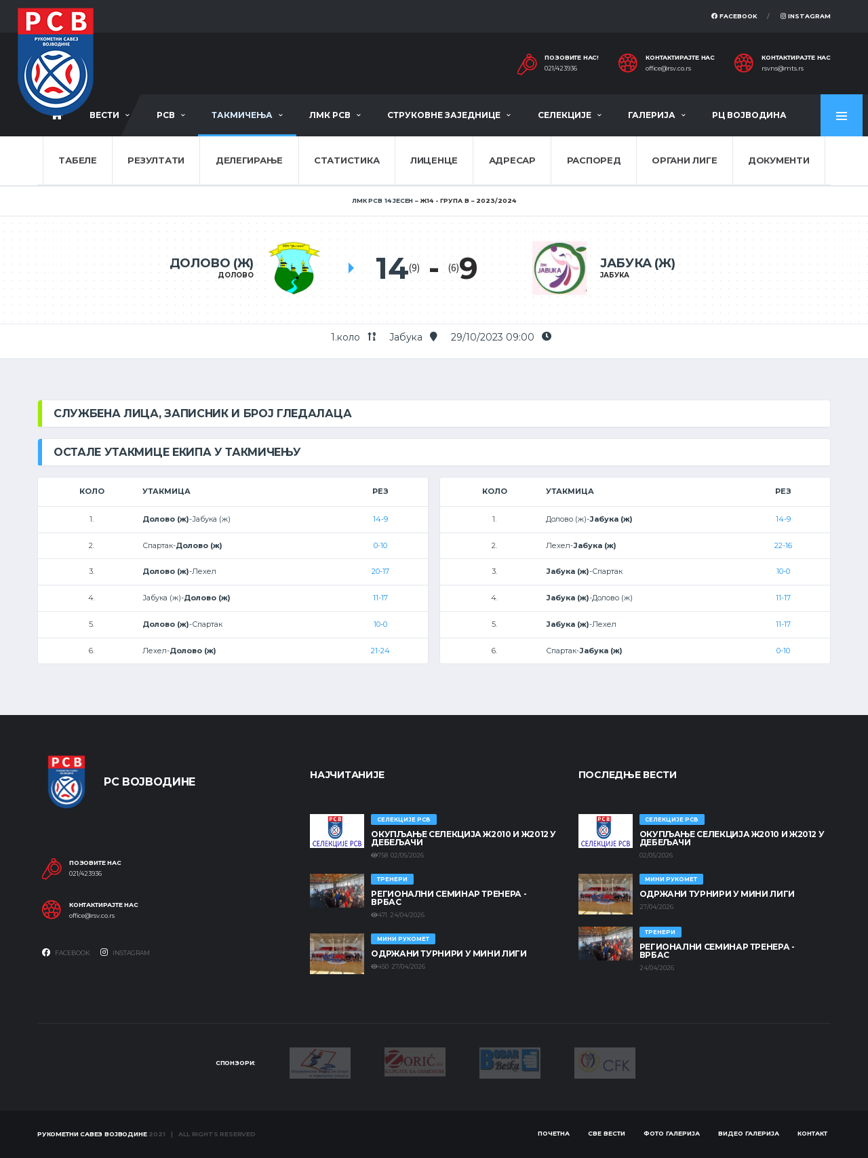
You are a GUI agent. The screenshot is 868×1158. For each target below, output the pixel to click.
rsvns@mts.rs (783, 68)
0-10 (380, 545)
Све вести (606, 1133)
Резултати (155, 160)
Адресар (512, 160)
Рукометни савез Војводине (92, 1134)
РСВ (166, 115)
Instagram (806, 16)
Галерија (651, 115)
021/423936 (561, 68)
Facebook (734, 16)
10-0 (380, 624)
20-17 (380, 571)
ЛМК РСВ (330, 115)
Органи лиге (684, 160)
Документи (779, 160)
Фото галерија (672, 1133)
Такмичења (242, 115)
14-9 (380, 519)
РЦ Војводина (749, 115)
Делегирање (249, 160)
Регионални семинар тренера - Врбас (448, 898)
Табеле (77, 160)
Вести (104, 115)
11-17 (380, 597)
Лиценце (434, 160)
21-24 (380, 650)
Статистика (346, 160)
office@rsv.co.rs (668, 68)
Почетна (554, 1133)
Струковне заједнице (443, 115)
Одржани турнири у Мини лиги (448, 953)
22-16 (783, 545)
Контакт (812, 1133)
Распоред (594, 160)
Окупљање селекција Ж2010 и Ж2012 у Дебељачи (463, 838)
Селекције (564, 115)
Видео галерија (748, 1133)
